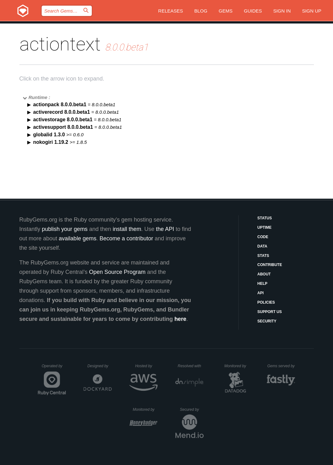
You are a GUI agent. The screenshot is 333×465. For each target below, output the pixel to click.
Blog (200, 10)
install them (127, 229)
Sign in (282, 10)
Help (263, 283)
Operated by (54, 368)
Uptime (265, 227)
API (261, 293)
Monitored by (236, 366)
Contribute (270, 265)
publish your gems (65, 229)
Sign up (311, 10)
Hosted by (146, 366)
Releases (170, 10)
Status (265, 218)
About (264, 274)
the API (165, 229)
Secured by (191, 409)
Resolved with (190, 366)
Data (263, 246)
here (180, 319)
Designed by (99, 366)
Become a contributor (126, 238)
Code (263, 237)
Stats (263, 255)
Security (267, 321)
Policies (266, 302)
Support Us (270, 312)
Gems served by (281, 366)
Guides (253, 10)
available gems (77, 238)
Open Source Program (117, 272)
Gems (225, 10)
